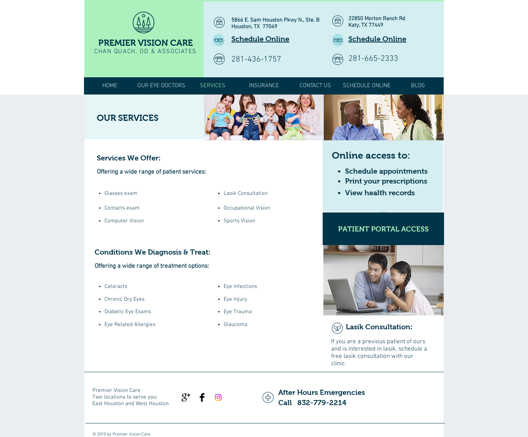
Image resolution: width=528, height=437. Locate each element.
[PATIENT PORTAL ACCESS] (383, 228)
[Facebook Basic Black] (202, 397)
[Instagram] (218, 397)
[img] (264, 117)
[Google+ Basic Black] (186, 397)
